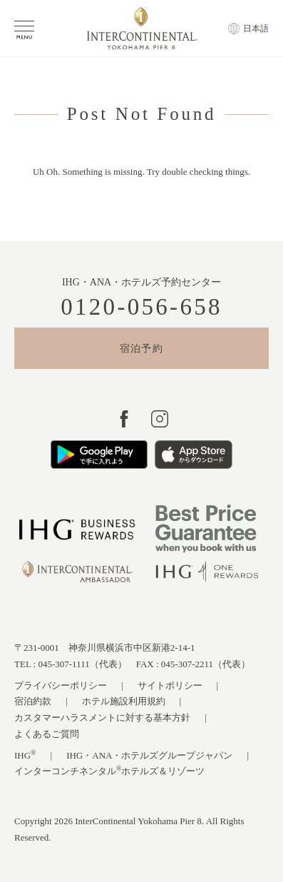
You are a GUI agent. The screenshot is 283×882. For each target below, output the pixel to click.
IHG (25, 755)
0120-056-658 (141, 307)
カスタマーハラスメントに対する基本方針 (102, 717)
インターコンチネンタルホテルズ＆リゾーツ (109, 770)
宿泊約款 (32, 701)
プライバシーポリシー (60, 685)
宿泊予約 (142, 348)
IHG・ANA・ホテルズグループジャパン (149, 755)
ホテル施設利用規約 (123, 701)
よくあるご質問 (46, 734)
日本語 (256, 29)
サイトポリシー (170, 685)
